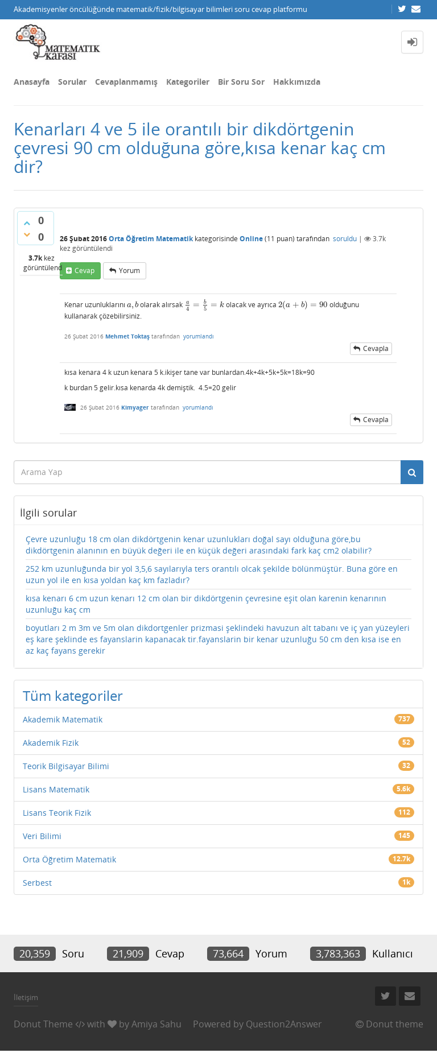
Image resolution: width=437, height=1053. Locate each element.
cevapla (376, 348)
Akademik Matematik (62, 719)
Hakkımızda (296, 81)
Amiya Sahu (156, 1024)
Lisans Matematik (56, 789)
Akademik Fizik (51, 742)
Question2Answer (284, 1024)
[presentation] (132, 304)
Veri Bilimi (42, 836)
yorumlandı (198, 336)
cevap (84, 270)
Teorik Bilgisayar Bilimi (66, 766)
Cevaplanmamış (126, 81)
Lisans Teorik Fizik (57, 812)
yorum (129, 270)
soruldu (345, 238)
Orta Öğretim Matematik (151, 238)
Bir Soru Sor (241, 81)
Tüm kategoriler (73, 695)
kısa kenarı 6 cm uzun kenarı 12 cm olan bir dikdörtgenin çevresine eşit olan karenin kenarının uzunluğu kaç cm (206, 604)
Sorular (72, 81)
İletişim (26, 997)
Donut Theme (43, 1024)
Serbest (37, 882)
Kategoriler (187, 81)
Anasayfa (32, 81)
